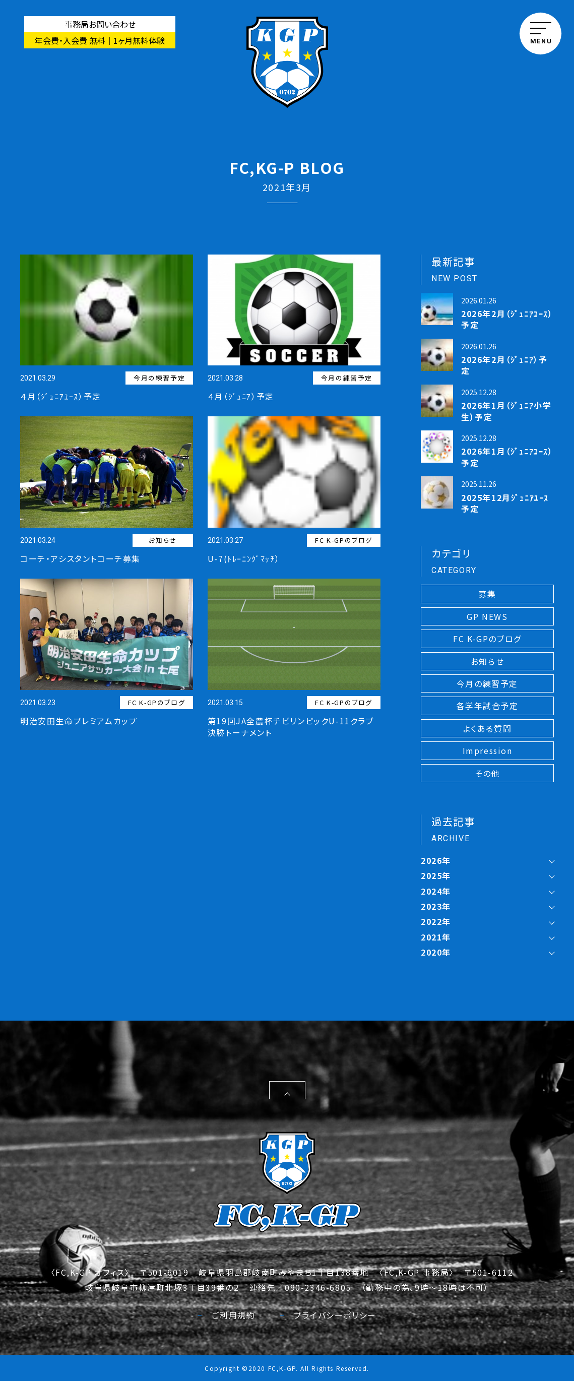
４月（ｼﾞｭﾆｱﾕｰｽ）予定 (60, 396)
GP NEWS (487, 616)
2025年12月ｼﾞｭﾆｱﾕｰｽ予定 (505, 503)
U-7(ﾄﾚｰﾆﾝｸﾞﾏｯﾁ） (244, 558)
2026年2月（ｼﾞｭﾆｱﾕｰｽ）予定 (507, 319)
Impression (488, 750)
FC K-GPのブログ (343, 540)
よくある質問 (487, 728)
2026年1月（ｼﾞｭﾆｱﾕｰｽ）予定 (507, 456)
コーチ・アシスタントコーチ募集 (80, 558)
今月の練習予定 (159, 378)
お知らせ (162, 540)
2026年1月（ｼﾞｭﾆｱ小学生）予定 (506, 410)
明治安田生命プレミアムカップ (78, 721)
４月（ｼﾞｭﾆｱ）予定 (241, 396)
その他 (487, 773)
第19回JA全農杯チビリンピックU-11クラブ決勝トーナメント (291, 726)
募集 (487, 594)
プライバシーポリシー (328, 1314)
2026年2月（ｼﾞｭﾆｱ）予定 (504, 364)
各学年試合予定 (487, 706)
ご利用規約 (226, 1314)
